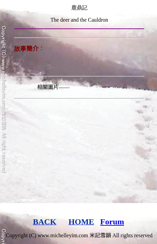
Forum (112, 221)
